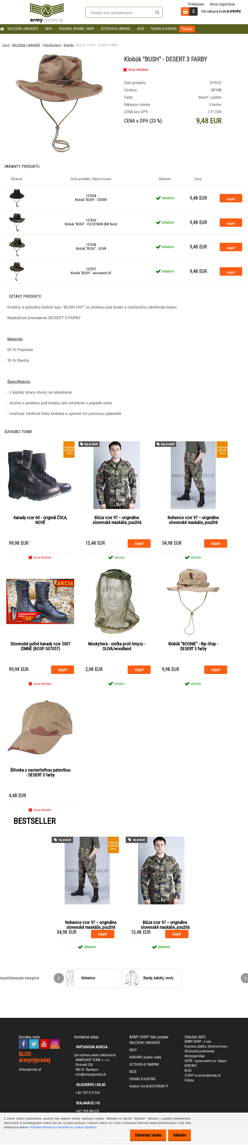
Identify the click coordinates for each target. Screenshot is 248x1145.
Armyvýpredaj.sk (30, 1070)
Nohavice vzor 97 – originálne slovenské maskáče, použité (193, 520)
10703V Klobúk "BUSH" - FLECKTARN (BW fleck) (91, 222)
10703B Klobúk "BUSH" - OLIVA (91, 247)
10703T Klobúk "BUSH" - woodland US (91, 271)
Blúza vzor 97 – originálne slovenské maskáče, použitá (117, 520)
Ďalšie (187, 29)
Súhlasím (178, 1135)
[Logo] (47, 12)
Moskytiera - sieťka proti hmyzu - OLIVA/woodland (117, 646)
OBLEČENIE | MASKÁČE (23, 29)
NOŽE (140, 29)
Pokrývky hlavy (52, 45)
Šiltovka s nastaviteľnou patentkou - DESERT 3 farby (40, 773)
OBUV (48, 29)
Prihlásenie (196, 4)
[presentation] (59, 979)
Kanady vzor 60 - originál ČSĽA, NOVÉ (40, 520)
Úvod (5, 45)
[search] (157, 12)
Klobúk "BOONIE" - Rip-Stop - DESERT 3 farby (193, 646)
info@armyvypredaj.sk (91, 1075)
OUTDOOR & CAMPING (116, 29)
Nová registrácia (222, 4)
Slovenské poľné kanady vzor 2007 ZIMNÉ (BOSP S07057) (40, 646)
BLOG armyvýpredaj (34, 1057)
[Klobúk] (59, 53)
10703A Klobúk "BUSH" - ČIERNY (91, 198)
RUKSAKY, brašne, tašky (76, 29)
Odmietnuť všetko (144, 1135)
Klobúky (69, 45)
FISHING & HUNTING (164, 29)
